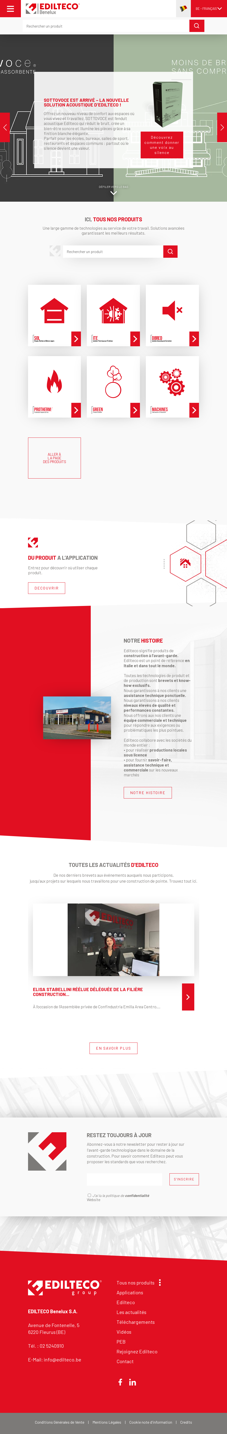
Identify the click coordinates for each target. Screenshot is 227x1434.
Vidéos (124, 1331)
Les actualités (131, 1312)
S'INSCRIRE (184, 1179)
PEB (121, 1341)
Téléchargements (136, 1321)
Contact (125, 1361)
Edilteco (126, 1302)
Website (93, 1199)
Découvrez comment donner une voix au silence (161, 145)
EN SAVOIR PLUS (113, 1048)
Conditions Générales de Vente (59, 1422)
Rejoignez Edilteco (137, 1351)
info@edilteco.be (62, 1359)
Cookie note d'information (150, 1422)
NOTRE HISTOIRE (148, 792)
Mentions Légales (106, 1422)
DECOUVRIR (46, 588)
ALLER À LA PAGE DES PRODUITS (54, 458)
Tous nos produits (137, 1282)
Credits (186, 1422)
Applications (130, 1292)
